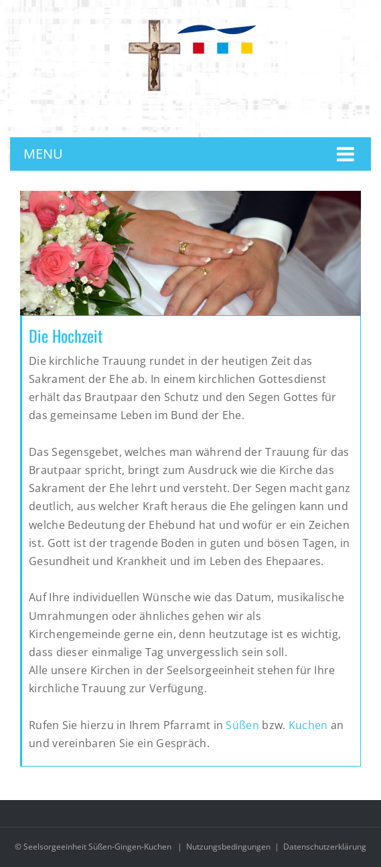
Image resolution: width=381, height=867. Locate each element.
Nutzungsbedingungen (228, 846)
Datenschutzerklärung (324, 846)
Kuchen (308, 725)
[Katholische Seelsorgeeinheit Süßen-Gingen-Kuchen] (191, 22)
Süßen (244, 725)
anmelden (199, 117)
